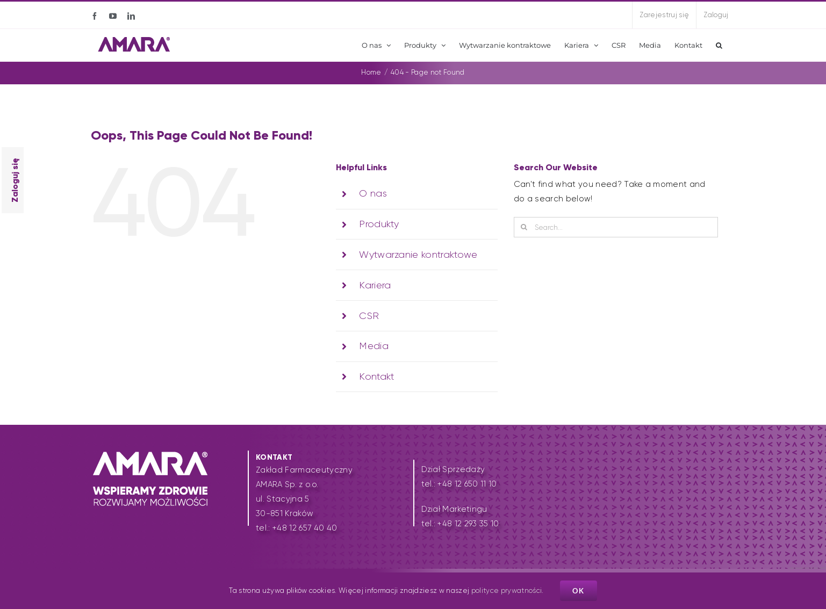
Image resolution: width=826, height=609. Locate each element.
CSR (369, 315)
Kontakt (376, 376)
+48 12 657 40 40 (304, 528)
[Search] (524, 227)
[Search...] (616, 227)
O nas (373, 193)
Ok (578, 590)
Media (374, 345)
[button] (719, 45)
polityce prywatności (506, 590)
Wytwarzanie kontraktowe (418, 254)
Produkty (379, 224)
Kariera (375, 285)
